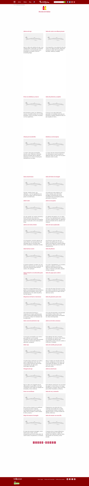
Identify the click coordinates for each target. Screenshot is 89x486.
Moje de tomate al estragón (30, 415)
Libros (19, 2)
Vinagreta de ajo (27, 369)
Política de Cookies (60, 479)
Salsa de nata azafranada (52, 224)
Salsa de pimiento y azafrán (53, 97)
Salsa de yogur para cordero (53, 272)
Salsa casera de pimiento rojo (31, 321)
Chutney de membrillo (29, 137)
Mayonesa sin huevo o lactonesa (32, 297)
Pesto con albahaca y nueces (31, 97)
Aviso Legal (40, 479)
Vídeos (25, 2)
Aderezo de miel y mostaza (53, 321)
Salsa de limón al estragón (53, 176)
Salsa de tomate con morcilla (53, 415)
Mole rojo (26, 345)
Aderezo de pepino (51, 200)
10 (50, 442)
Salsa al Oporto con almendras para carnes (33, 273)
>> (55, 442)
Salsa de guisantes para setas (53, 297)
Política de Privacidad (49, 479)
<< (33, 442)
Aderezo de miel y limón (30, 224)
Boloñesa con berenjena (52, 137)
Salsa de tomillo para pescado (54, 345)
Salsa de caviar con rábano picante (55, 31)
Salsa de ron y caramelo (52, 391)
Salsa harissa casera (28, 248)
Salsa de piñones (50, 248)
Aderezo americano (51, 369)
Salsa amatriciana (28, 176)
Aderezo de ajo (27, 31)
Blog (30, 2)
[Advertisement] (44, 22)
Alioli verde (26, 200)
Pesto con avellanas (28, 391)
